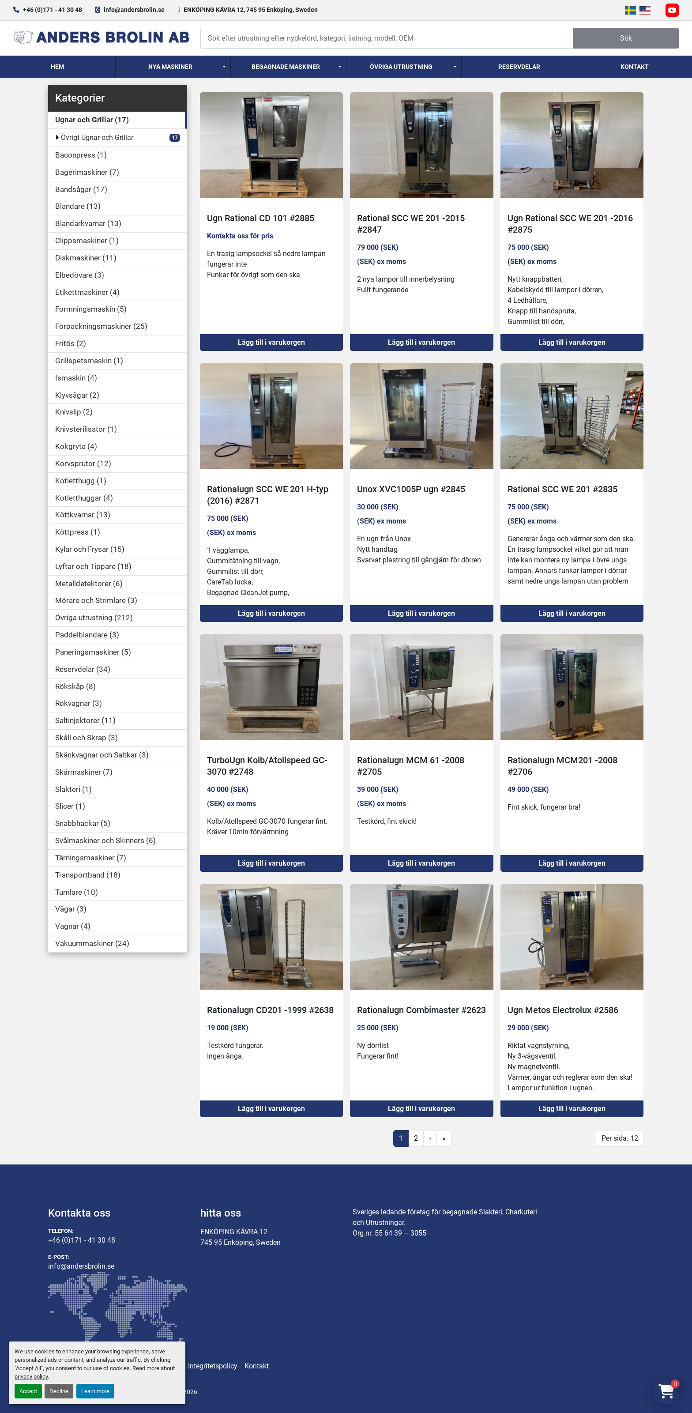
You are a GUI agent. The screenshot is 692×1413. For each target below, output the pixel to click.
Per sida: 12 (620, 1138)
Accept (28, 1391)
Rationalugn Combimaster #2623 (421, 1010)
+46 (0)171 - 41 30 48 (52, 9)
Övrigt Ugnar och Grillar (97, 137)
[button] (173, 67)
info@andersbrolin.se (134, 9)
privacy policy (31, 1376)
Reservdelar (519, 66)
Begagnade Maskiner (286, 66)
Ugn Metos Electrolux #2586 (563, 1010)
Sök (626, 38)
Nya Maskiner (170, 66)
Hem (57, 66)
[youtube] (672, 10)
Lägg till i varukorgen (271, 342)
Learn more (95, 1391)
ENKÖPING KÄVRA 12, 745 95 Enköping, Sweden (251, 9)
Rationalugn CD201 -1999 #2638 (270, 1010)
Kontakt (635, 66)
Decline (58, 1391)
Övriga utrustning (401, 66)
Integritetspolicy (212, 1366)
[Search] (386, 38)
